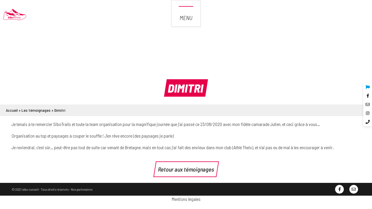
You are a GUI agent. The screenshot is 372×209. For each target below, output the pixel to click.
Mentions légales (186, 199)
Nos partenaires (81, 189)
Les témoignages (36, 110)
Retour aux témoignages (186, 169)
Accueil (12, 110)
